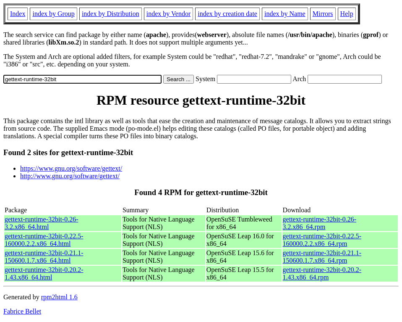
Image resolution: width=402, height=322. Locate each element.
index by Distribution (110, 13)
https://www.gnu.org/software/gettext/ (71, 168)
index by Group (53, 13)
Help (346, 13)
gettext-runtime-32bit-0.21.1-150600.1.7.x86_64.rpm (322, 256)
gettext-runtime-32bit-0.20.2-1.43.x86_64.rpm (322, 273)
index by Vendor (168, 13)
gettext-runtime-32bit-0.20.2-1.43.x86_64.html (44, 273)
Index (17, 13)
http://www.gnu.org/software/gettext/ (70, 175)
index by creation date (227, 13)
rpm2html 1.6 (59, 297)
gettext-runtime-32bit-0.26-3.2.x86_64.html (41, 223)
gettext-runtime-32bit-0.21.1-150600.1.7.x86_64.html (44, 256)
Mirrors (323, 13)
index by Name (284, 13)
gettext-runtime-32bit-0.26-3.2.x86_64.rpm (320, 223)
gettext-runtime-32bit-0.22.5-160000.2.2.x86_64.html (44, 239)
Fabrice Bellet (22, 311)
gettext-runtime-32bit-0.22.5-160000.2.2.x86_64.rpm (322, 239)
